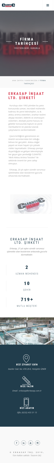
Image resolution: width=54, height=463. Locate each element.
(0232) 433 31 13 (29, 412)
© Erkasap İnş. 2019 (26, 456)
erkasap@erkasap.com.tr (30, 390)
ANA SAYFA (17, 80)
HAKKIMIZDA (31, 80)
